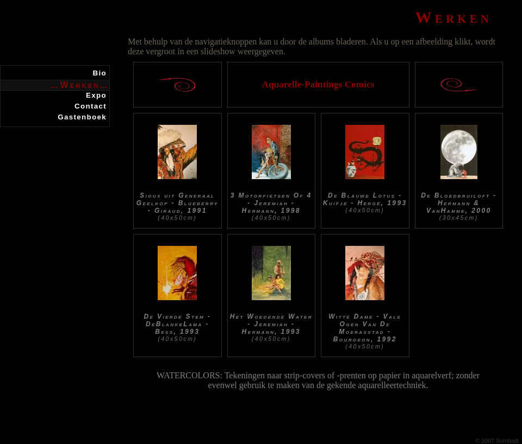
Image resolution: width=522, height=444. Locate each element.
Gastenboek (82, 117)
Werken (80, 85)
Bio (100, 73)
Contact (90, 106)
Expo (96, 95)
